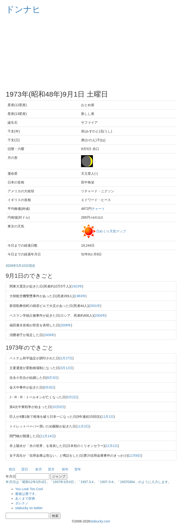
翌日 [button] (24, 469)
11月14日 (48, 436)
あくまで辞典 (25, 498)
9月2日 (72, 397)
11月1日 (108, 416)
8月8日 (49, 387)
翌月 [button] (51, 469)
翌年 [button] (77, 469)
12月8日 (135, 455)
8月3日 (52, 378)
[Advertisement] (91, 52)
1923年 (76, 286)
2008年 (65, 325)
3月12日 (66, 368)
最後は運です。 (26, 494)
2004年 (100, 315)
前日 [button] (12, 469)
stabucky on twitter (29, 508)
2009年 (49, 335)
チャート (98, 209)
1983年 (80, 296)
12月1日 (112, 446)
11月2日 (83, 426)
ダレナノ (21, 503)
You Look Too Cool (29, 489)
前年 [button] (65, 469)
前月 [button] (38, 469)
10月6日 (58, 407)
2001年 (95, 306)
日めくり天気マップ (111, 231)
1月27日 (66, 358)
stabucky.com (100, 521)
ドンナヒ (23, 9)
